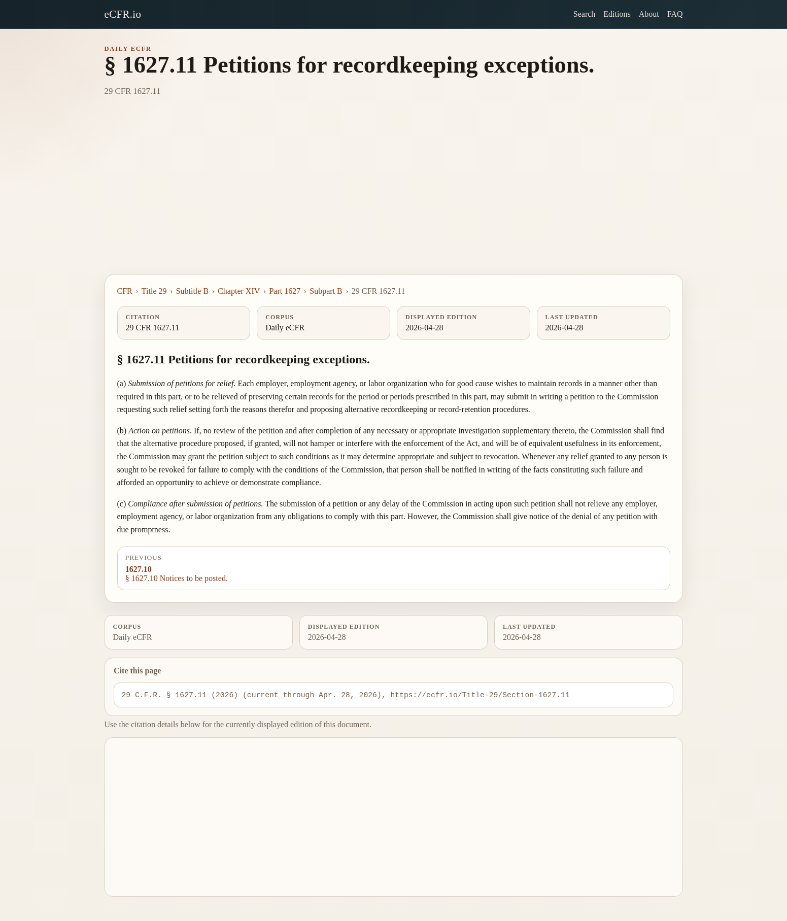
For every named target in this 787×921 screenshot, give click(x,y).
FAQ (675, 14)
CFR (124, 291)
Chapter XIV (239, 291)
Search (584, 14)
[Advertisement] (394, 198)
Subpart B (326, 291)
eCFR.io (123, 14)
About (649, 14)
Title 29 (154, 291)
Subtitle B (192, 291)
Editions (616, 14)
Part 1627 (284, 291)
